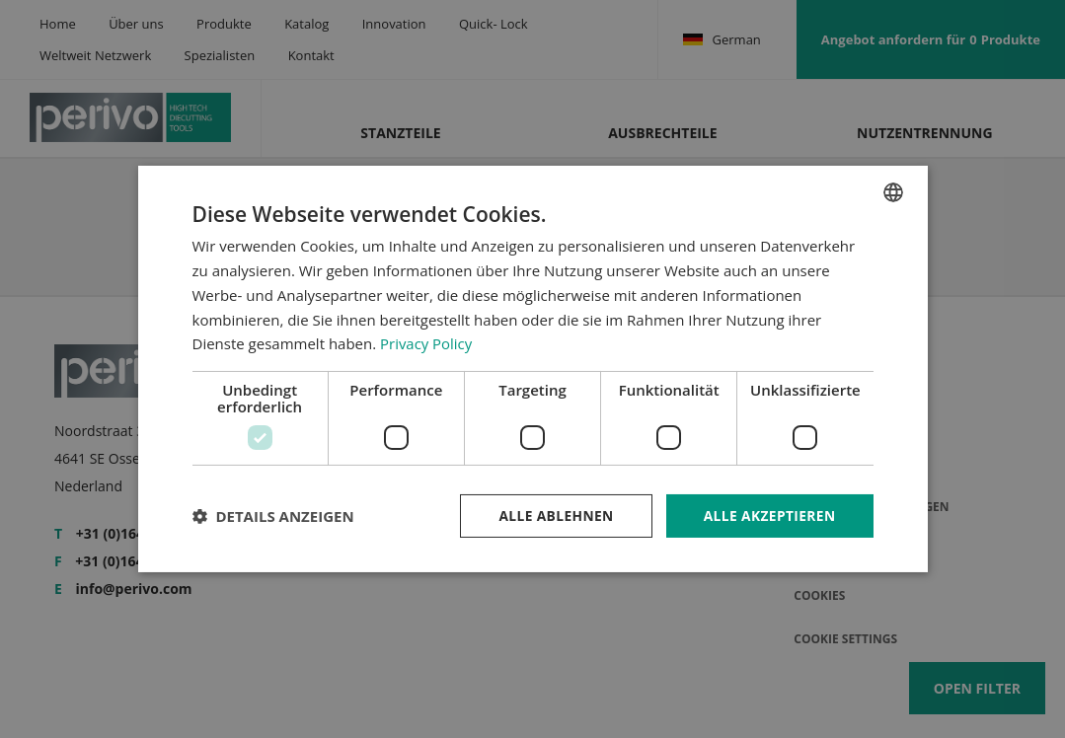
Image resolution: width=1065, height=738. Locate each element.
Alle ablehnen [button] (552, 515)
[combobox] (893, 192)
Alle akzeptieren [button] (768, 515)
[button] (273, 516)
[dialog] (533, 369)
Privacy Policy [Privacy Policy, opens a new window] (426, 343)
